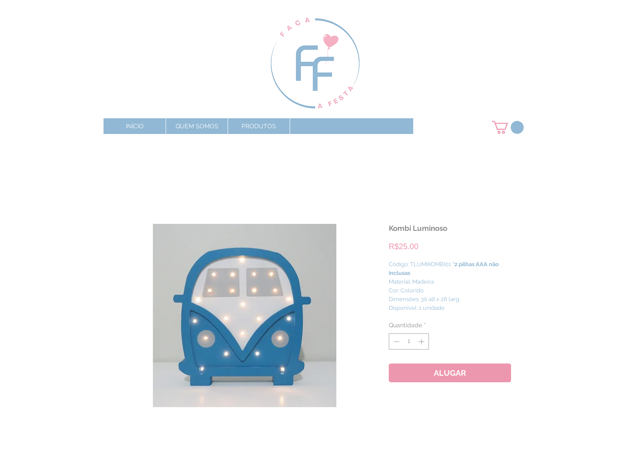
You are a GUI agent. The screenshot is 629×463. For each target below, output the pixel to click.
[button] (259, 126)
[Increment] (422, 341)
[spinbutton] (409, 341)
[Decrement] (395, 341)
